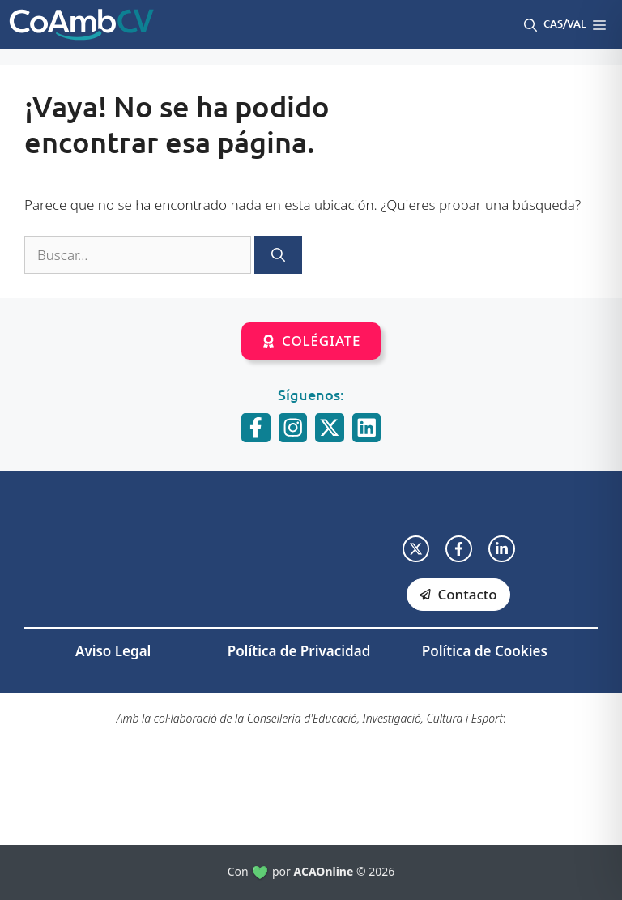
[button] (530, 24)
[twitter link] (416, 548)
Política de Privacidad (299, 651)
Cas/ (555, 23)
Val (576, 23)
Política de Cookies (484, 651)
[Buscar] (278, 255)
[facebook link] (458, 548)
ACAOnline (324, 871)
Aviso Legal (113, 651)
